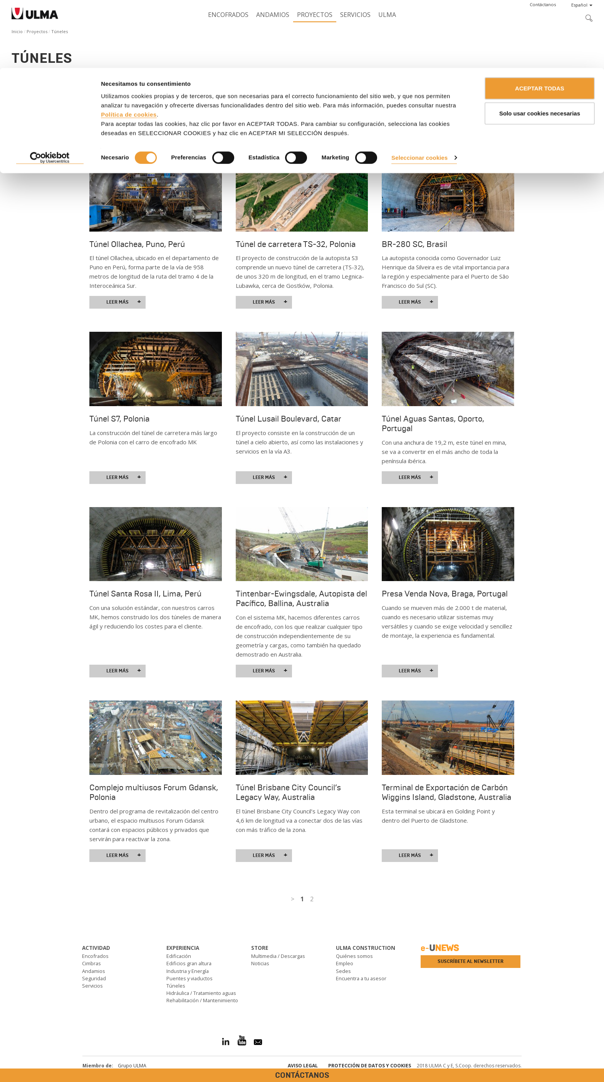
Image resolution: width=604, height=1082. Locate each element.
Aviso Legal (303, 1065)
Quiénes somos (354, 956)
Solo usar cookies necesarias (539, 45)
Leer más (123, 302)
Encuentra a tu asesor (361, 978)
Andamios (93, 971)
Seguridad (94, 978)
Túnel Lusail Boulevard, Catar (288, 419)
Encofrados (95, 956)
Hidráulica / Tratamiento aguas (201, 993)
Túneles (175, 985)
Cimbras (91, 963)
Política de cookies (129, 46)
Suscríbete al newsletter (470, 961)
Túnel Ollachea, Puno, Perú (137, 244)
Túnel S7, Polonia (119, 419)
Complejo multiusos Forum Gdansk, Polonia (153, 792)
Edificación (178, 956)
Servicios (92, 985)
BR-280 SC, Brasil (414, 244)
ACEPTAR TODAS (539, 20)
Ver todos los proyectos (61, 143)
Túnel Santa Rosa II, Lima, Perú (145, 594)
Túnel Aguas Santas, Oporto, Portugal (433, 423)
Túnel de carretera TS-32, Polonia (296, 244)
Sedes (343, 971)
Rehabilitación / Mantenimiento (202, 1000)
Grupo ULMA (132, 1065)
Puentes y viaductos (189, 978)
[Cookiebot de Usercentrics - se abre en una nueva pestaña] (50, 90)
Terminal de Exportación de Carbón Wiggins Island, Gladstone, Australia (446, 792)
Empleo (344, 963)
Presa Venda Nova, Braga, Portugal (445, 594)
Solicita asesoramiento (44, 114)
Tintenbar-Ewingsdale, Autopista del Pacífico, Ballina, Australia (301, 598)
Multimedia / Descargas (278, 956)
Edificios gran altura (188, 963)
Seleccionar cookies (419, 89)
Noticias (260, 963)
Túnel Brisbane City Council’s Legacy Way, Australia (288, 792)
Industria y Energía (187, 971)
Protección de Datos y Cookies (369, 1065)
